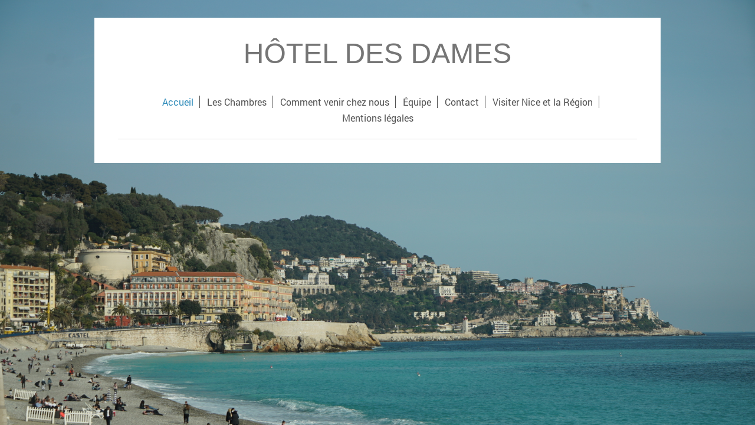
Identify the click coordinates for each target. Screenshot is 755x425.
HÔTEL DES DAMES (377, 53)
